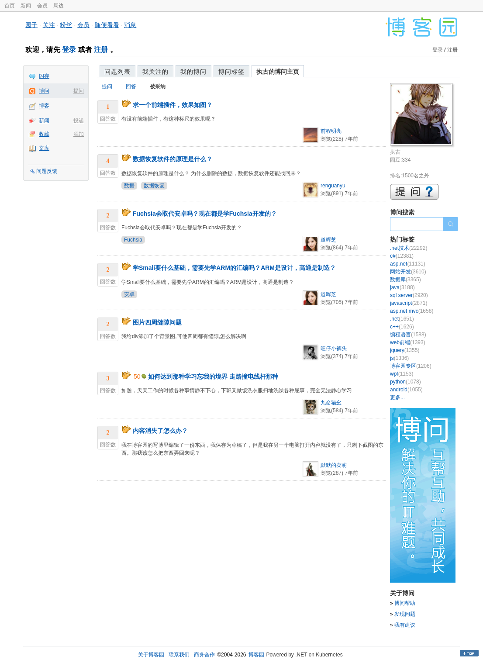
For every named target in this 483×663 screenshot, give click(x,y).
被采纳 (158, 86)
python (405, 382)
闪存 (44, 76)
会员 (42, 6)
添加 (78, 134)
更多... (397, 397)
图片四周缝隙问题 (157, 322)
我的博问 (193, 71)
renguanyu (333, 186)
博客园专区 (410, 366)
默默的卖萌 (334, 465)
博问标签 (231, 71)
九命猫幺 (331, 403)
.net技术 (408, 248)
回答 (131, 86)
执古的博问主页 (277, 71)
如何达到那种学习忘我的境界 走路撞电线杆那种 (213, 376)
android (406, 390)
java (402, 287)
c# (402, 256)
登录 (69, 49)
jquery (404, 350)
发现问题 (404, 614)
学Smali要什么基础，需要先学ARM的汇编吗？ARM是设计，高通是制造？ (234, 267)
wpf (401, 374)
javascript (408, 303)
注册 (101, 49)
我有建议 (404, 625)
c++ (402, 327)
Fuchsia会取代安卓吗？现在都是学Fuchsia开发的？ (205, 213)
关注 (49, 24)
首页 (9, 6)
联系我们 (179, 655)
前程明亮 (331, 131)
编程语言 (408, 335)
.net (402, 319)
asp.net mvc (411, 311)
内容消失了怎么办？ (160, 430)
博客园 (256, 655)
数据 (129, 186)
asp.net (407, 264)
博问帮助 (404, 603)
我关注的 (155, 71)
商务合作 (204, 655)
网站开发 (408, 272)
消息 (130, 24)
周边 (58, 6)
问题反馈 (46, 171)
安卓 (129, 294)
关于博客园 (151, 655)
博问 (44, 91)
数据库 (405, 279)
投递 (78, 120)
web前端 (407, 342)
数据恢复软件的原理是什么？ (172, 158)
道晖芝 (328, 240)
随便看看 (107, 24)
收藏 (44, 134)
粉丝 (66, 24)
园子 (31, 24)
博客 (44, 106)
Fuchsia (133, 240)
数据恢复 (154, 186)
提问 (78, 91)
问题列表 (117, 71)
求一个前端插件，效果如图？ (172, 104)
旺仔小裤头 (334, 348)
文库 (44, 148)
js (399, 358)
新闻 (26, 6)
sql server (409, 295)
